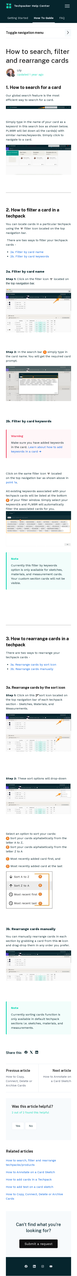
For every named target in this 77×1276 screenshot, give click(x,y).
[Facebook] (25, 1052)
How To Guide (43, 18)
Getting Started (17, 18)
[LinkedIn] (36, 1052)
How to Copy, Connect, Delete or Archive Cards (19, 1081)
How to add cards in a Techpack (29, 1179)
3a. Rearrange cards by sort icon (33, 664)
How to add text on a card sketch (29, 1187)
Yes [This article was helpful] (18, 1126)
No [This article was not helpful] (31, 1126)
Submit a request (38, 1244)
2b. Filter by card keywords (29, 256)
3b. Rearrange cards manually (31, 669)
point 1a (11, 482)
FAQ (62, 18)
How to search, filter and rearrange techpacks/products (31, 1163)
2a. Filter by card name (26, 252)
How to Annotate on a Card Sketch (57, 1079)
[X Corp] (31, 1052)
